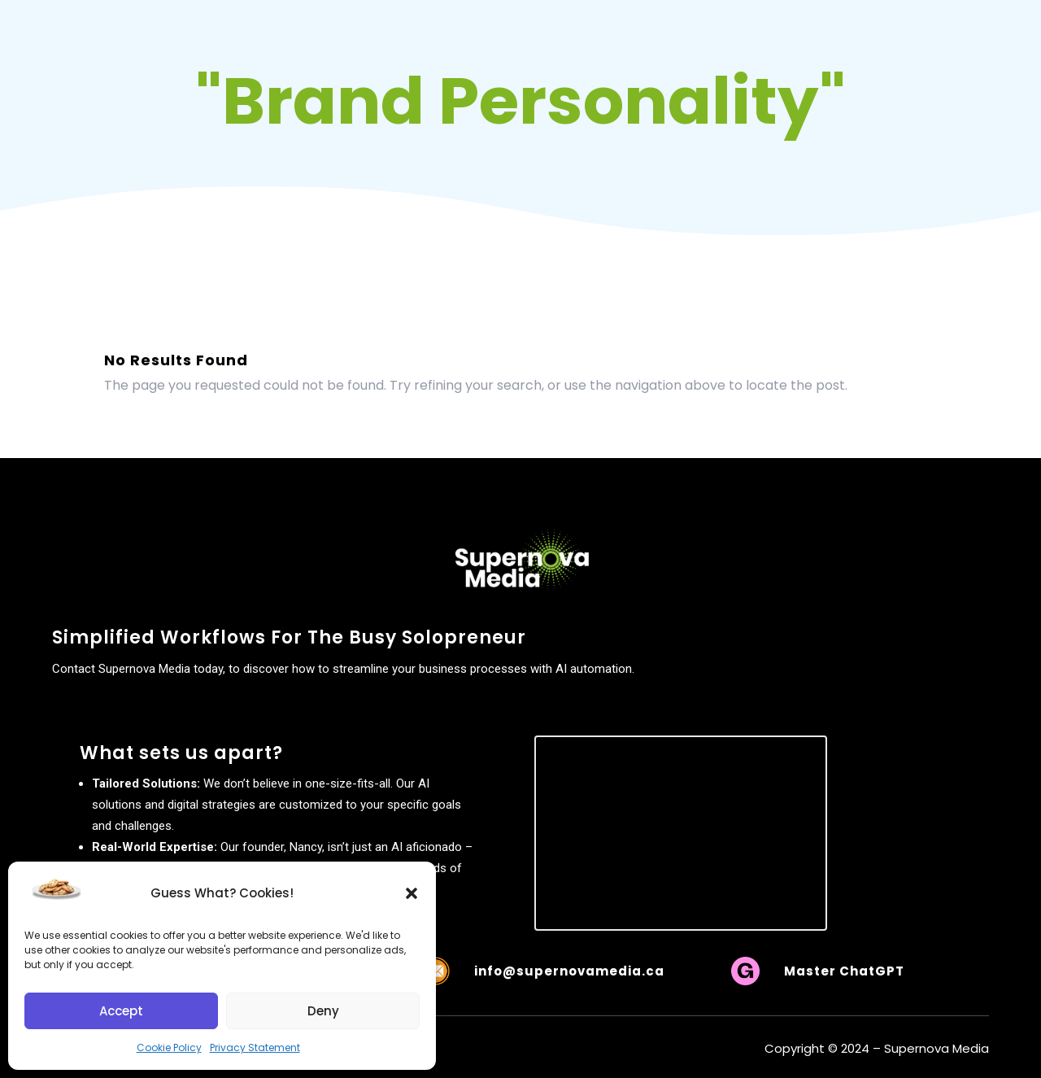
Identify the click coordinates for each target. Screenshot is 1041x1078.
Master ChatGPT (844, 971)
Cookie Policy (169, 1047)
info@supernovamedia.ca (569, 971)
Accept (121, 1010)
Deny (323, 1010)
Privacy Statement (255, 1047)
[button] (411, 893)
